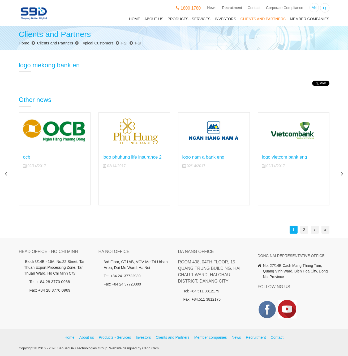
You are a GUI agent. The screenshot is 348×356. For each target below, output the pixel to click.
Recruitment (232, 8)
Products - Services (188, 19)
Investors (225, 19)
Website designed (123, 348)
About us (153, 19)
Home (134, 19)
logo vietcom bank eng (284, 157)
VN (314, 8)
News (211, 8)
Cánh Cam (150, 348)
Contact (254, 8)
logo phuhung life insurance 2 (132, 157)
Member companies (309, 19)
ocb (26, 157)
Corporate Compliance (284, 8)
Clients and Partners (263, 19)
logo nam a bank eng (203, 157)
